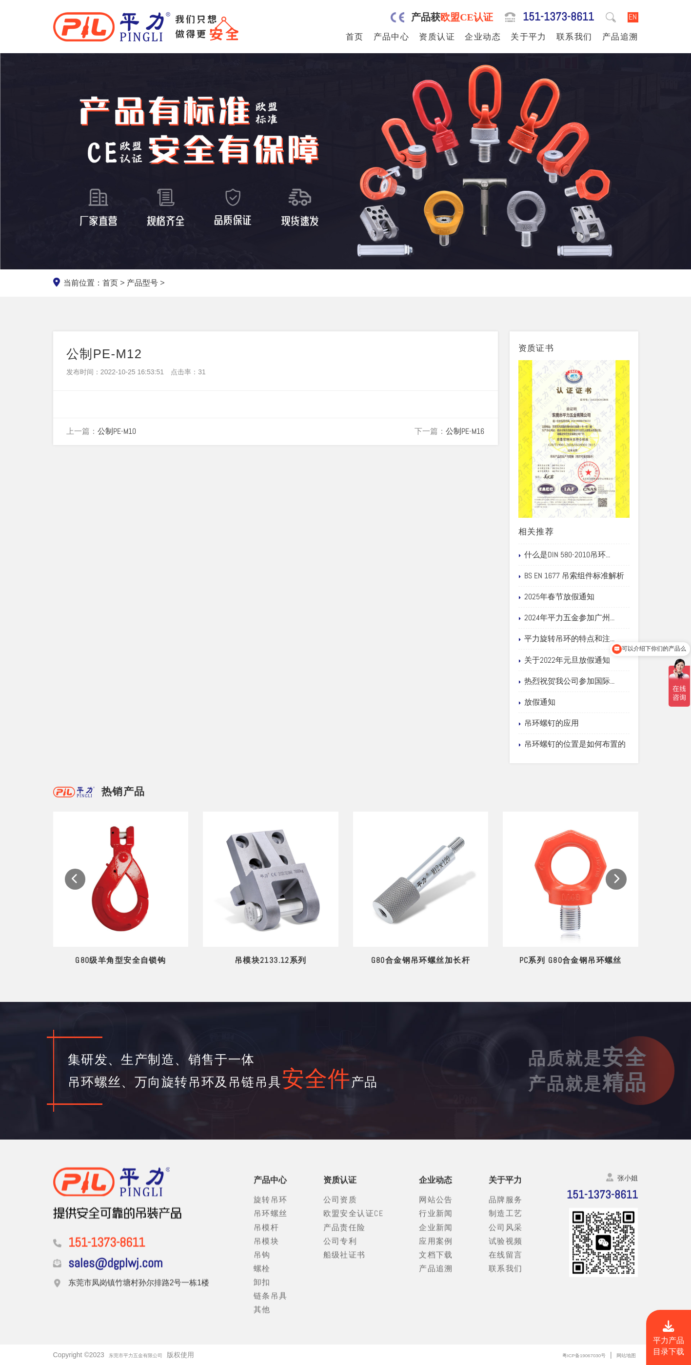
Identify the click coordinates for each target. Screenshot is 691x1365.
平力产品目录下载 (668, 1339)
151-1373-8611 (558, 17)
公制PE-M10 (117, 431)
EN (633, 17)
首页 (355, 36)
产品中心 (392, 36)
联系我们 (574, 36)
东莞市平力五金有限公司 (146, 1355)
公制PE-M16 (465, 431)
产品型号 (142, 283)
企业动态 (483, 36)
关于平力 (529, 36)
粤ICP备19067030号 (566, 1355)
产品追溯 (620, 36)
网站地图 (622, 1355)
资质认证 (437, 36)
